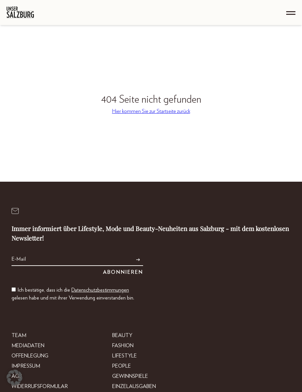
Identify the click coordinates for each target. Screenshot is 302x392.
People (121, 366)
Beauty (122, 335)
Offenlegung (30, 355)
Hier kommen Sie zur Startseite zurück (151, 111)
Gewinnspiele (130, 376)
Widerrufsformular (40, 386)
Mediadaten (28, 345)
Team (19, 335)
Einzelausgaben (134, 386)
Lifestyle (124, 355)
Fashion (123, 345)
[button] (14, 377)
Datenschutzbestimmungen (100, 290)
